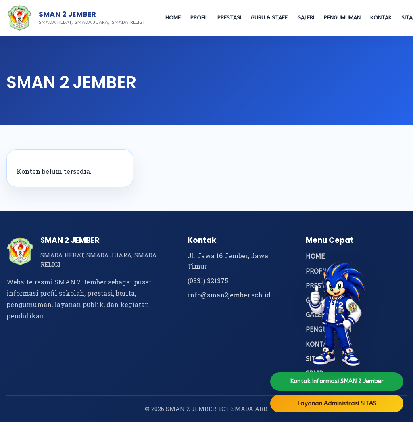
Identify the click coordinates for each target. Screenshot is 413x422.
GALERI (305, 18)
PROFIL (199, 18)
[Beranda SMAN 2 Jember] (19, 18)
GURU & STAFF (269, 18)
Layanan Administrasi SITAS (336, 403)
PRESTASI (229, 18)
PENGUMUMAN (342, 18)
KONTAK (381, 18)
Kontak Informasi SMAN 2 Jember (337, 381)
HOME (173, 18)
